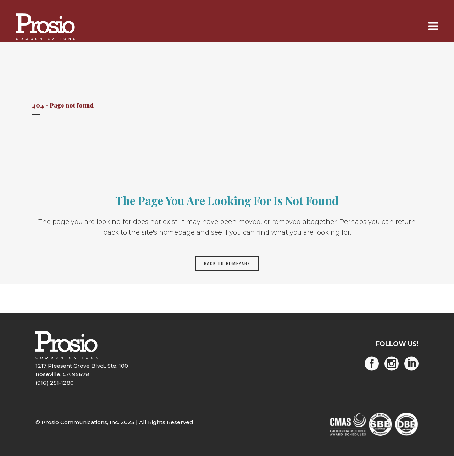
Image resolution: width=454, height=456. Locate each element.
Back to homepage (227, 263)
